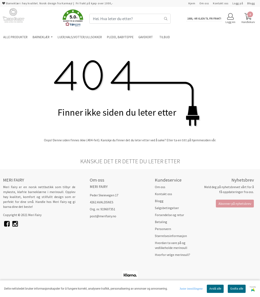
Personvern (163, 229)
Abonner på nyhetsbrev (235, 203)
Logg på (237, 3)
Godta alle (236, 288)
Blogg (251, 3)
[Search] (129, 19)
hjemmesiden (201, 140)
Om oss (204, 3)
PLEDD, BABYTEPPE (120, 37)
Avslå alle (215, 288)
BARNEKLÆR (41, 37)
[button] (73, 19)
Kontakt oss (220, 3)
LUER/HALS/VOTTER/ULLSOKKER (80, 37)
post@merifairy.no (103, 216)
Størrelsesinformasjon (171, 236)
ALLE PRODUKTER (15, 37)
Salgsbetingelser (167, 208)
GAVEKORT (145, 37)
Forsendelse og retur (169, 215)
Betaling (161, 222)
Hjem (191, 3)
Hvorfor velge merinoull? (172, 255)
